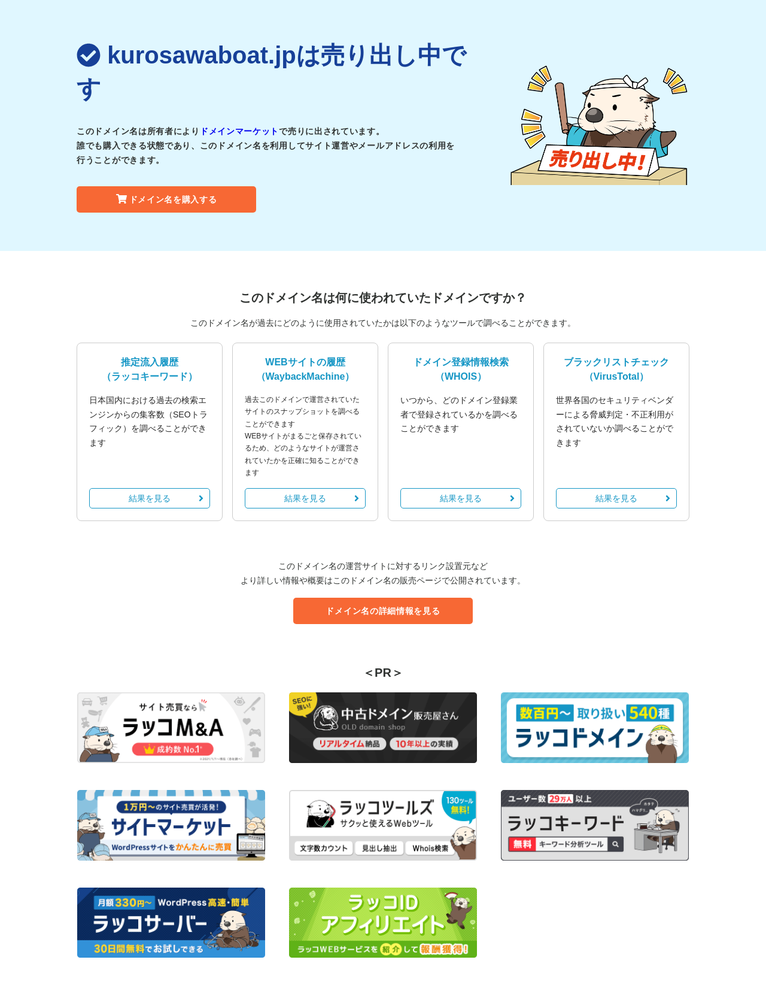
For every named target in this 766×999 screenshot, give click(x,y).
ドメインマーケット (239, 131)
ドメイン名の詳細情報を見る (383, 611)
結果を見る (166, 498)
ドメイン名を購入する (166, 199)
